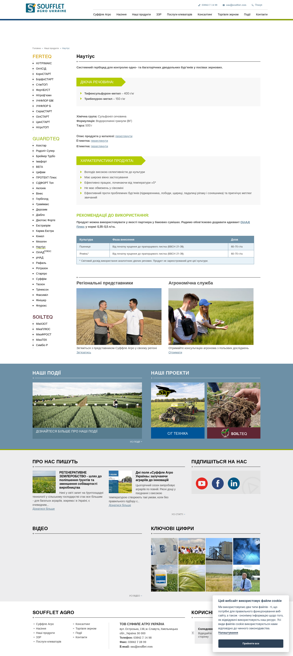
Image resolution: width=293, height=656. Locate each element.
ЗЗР (159, 14)
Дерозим (41, 209)
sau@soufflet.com (236, 5)
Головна (37, 48)
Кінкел (40, 236)
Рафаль (41, 262)
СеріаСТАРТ (44, 111)
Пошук (258, 5)
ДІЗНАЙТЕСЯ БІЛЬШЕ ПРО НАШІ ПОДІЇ (67, 431)
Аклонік (41, 188)
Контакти (262, 14)
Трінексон (42, 289)
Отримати (175, 352)
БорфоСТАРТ (45, 79)
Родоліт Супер (45, 150)
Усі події (135, 441)
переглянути (123, 136)
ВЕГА (39, 166)
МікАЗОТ (42, 323)
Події (247, 14)
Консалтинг (205, 14)
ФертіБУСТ (43, 90)
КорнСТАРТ (43, 74)
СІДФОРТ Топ (45, 182)
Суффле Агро (102, 14)
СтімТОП (42, 84)
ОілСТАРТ (42, 116)
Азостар (41, 145)
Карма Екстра (45, 230)
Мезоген (41, 241)
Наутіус (41, 246)
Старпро (41, 273)
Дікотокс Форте (45, 220)
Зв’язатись (83, 352)
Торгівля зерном (228, 14)
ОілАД (40, 252)
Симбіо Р (42, 345)
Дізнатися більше (44, 509)
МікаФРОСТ (44, 334)
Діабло (40, 214)
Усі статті (177, 514)
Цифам (40, 172)
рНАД (39, 257)
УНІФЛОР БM (45, 100)
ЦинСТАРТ (43, 122)
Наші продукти (141, 14)
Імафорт (41, 161)
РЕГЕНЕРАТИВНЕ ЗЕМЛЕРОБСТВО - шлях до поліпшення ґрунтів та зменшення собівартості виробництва (80, 480)
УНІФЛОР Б (43, 106)
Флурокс (41, 305)
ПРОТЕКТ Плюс (46, 177)
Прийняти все (250, 643)
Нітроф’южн (44, 95)
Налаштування (228, 632)
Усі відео (134, 595)
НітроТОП (42, 127)
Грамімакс (42, 204)
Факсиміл (42, 294)
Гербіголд (42, 198)
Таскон (40, 284)
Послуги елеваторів (179, 14)
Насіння (121, 14)
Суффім (41, 278)
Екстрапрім (43, 225)
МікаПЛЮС (43, 329)
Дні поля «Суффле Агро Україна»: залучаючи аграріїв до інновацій (154, 476)
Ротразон (42, 268)
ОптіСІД (41, 68)
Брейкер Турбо (45, 156)
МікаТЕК (41, 339)
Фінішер (41, 300)
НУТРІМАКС (44, 63)
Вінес (39, 193)
